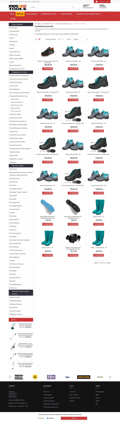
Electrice (11, 38)
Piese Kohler (12, 226)
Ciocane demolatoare (15, 300)
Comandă (35, 1)
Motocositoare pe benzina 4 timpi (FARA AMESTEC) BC (25, 355)
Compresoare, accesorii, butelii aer (18, 79)
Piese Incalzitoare (14, 223)
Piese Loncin (12, 229)
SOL (97, 404)
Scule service (13, 288)
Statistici (51, 418)
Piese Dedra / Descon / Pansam (18, 192)
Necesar (41, 418)
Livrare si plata (47, 394)
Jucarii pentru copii (14, 51)
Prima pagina (38, 23)
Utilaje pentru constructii (16, 159)
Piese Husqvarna (14, 219)
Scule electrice (13, 307)
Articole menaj (13, 34)
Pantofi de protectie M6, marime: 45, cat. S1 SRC (47, 62)
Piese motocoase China (16, 250)
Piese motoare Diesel (15, 243)
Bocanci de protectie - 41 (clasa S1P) (98, 92)
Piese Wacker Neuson (15, 284)
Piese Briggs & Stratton (15, 188)
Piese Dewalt (13, 195)
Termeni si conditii (48, 398)
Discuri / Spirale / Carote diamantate (19, 92)
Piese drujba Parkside (15, 206)
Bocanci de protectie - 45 (47, 185)
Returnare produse (75, 398)
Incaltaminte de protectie (17, 105)
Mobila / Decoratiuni (15, 55)
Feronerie (12, 45)
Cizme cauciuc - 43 (47, 247)
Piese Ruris (12, 274)
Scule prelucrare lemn (15, 145)
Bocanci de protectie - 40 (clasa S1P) (47, 92)
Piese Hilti (12, 212)
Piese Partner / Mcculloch (16, 264)
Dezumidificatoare (14, 89)
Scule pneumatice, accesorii (17, 141)
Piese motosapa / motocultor (17, 253)
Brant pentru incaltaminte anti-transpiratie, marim (73, 217)
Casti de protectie (15, 99)
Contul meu (14, 1)
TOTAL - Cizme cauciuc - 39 (98, 247)
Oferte (20, 14)
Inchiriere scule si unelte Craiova (89, 14)
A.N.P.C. (98, 401)
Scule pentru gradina (15, 311)
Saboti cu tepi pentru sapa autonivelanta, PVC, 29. (73, 248)
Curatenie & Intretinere (15, 82)
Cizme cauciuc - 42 (98, 216)
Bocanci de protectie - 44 (73, 154)
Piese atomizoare (14, 178)
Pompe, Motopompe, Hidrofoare (18, 128)
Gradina (11, 48)
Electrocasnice (13, 41)
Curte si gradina (13, 86)
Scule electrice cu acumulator (17, 135)
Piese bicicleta (13, 182)
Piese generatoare (14, 209)
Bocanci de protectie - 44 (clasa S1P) (98, 154)
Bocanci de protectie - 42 (47, 123)
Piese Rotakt (12, 271)
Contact (13, 19)
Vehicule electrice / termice (17, 69)
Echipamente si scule (49, 14)
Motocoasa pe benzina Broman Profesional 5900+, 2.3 (25, 325)
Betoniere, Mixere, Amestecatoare (18, 75)
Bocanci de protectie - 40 (98, 61)
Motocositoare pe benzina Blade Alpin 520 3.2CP (25, 364)
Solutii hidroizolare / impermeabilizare (20, 148)
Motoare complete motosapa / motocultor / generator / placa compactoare (21, 174)
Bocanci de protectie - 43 (98, 123)
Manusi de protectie (15, 108)
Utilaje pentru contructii (15, 314)
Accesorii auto (13, 27)
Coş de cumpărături (25, 1)
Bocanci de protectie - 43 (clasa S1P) (47, 154)
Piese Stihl (12, 281)
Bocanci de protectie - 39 (73, 61)
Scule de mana (13, 131)
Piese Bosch (12, 185)
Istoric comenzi (74, 394)
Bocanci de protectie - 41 (73, 92)
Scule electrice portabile (16, 138)
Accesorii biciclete (14, 31)
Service (98, 398)
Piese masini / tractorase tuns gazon (19, 240)
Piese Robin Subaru (14, 267)
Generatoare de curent (15, 118)
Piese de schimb (67, 14)
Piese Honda (12, 216)
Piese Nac (12, 260)
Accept (74, 418)
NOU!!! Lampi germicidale (16, 58)
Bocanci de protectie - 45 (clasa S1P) (73, 185)
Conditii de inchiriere (49, 401)
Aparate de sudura (14, 297)
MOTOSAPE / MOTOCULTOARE (18, 124)
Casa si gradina (32, 14)
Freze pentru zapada (15, 114)
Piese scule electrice (15, 277)
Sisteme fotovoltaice (15, 65)
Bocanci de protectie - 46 (98, 185)
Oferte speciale (100, 391)
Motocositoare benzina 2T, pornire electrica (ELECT (25, 334)
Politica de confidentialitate (50, 404)
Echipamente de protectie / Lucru (18, 96)
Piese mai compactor (15, 233)
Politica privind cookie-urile (50, 407)
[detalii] (79, 414)
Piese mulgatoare (14, 257)
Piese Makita (13, 236)
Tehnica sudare (13, 155)
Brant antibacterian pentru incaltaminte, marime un (47, 217)
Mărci (97, 394)
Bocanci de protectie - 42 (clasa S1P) (73, 123)
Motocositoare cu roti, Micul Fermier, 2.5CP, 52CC (25, 344)
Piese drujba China (14, 202)
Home (12, 14)
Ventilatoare (12, 162)
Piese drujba (12, 199)
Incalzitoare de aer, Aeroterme (17, 121)
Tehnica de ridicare (14, 152)
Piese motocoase (14, 247)
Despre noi (46, 391)
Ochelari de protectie (16, 111)
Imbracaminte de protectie (17, 102)
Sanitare (11, 62)
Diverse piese (13, 169)
